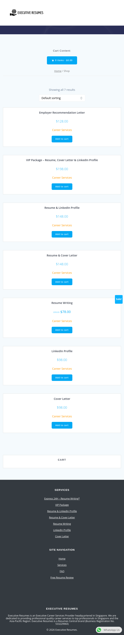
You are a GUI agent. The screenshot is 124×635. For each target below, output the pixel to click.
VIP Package (62, 505)
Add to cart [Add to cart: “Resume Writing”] (62, 330)
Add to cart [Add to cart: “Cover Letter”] (62, 425)
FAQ (62, 571)
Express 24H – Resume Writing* (62, 498)
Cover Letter (62, 536)
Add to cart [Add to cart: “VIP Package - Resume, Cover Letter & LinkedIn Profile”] (62, 186)
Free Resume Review (62, 577)
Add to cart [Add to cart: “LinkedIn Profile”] (62, 377)
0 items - (62, 60)
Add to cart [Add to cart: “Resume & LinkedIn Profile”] (62, 234)
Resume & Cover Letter (62, 517)
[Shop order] (62, 98)
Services (61, 565)
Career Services (62, 130)
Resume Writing (62, 523)
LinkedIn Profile (62, 530)
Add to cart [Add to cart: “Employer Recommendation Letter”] (62, 138)
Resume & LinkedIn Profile (62, 511)
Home (57, 71)
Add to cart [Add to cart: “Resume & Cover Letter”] (62, 281)
